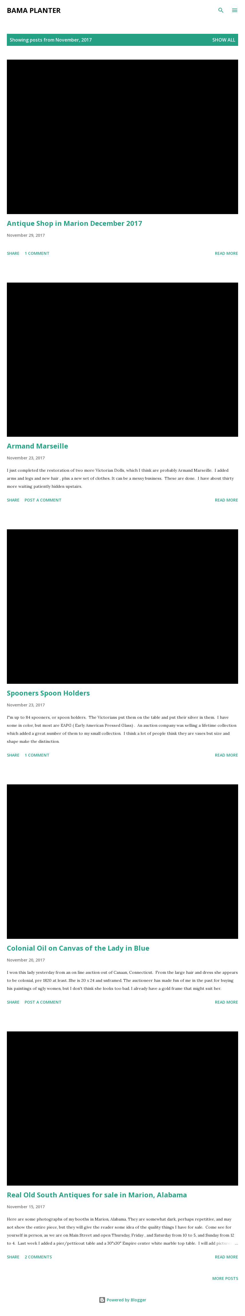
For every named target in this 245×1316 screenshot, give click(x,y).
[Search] (221, 10)
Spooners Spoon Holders (48, 693)
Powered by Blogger (122, 1300)
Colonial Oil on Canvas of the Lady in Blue (78, 948)
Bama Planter (34, 10)
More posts (225, 1278)
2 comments (38, 1257)
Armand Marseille (37, 446)
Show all (223, 40)
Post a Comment (43, 500)
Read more (226, 253)
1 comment (37, 253)
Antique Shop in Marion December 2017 (74, 223)
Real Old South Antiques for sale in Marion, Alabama (97, 1194)
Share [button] (13, 253)
